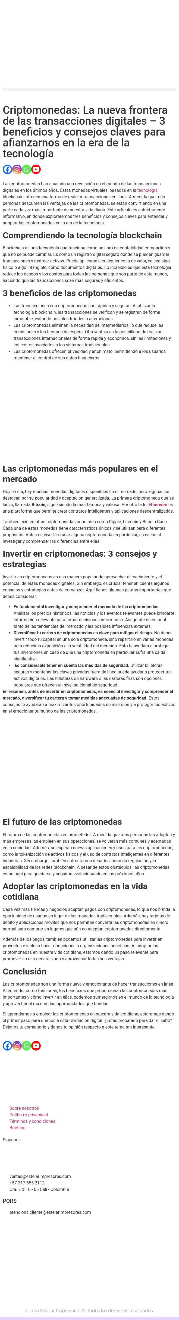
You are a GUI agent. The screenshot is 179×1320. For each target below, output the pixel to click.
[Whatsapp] (26, 169)
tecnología (147, 190)
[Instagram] (17, 169)
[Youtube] (36, 169)
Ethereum (158, 504)
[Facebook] (7, 169)
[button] (89, 89)
